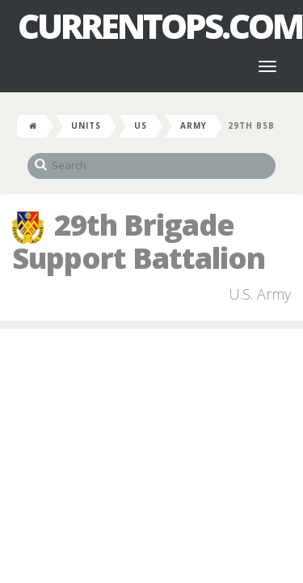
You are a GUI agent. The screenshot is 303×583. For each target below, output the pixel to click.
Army (193, 125)
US (140, 125)
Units (86, 125)
